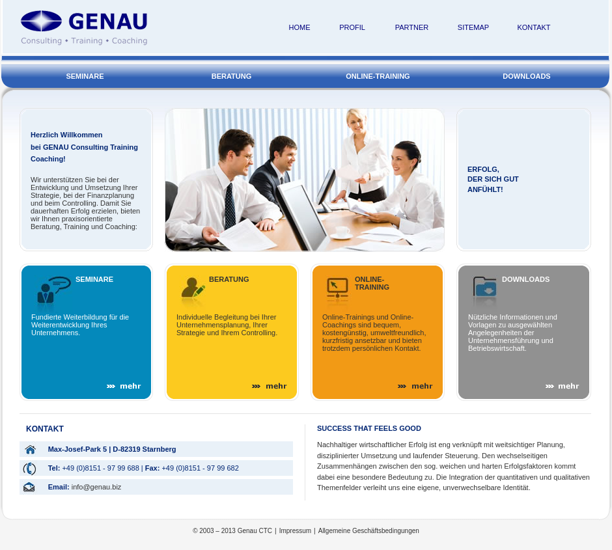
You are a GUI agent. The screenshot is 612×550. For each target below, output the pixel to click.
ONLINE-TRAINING (379, 84)
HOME (300, 27)
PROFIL (352, 27)
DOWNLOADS (525, 84)
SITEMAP (473, 27)
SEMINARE (85, 84)
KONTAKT (533, 27)
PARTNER (412, 27)
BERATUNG (233, 84)
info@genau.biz (97, 487)
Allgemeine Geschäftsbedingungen (368, 530)
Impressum (295, 530)
